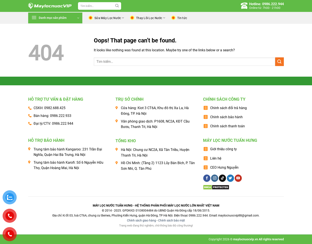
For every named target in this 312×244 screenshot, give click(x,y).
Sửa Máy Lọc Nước (109, 18)
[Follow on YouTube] (238, 178)
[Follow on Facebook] (206, 178)
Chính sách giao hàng (141, 220)
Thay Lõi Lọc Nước (150, 18)
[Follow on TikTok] (222, 178)
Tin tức (182, 18)
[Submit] (117, 6)
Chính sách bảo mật (171, 220)
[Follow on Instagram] (214, 178)
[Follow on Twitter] (230, 178)
